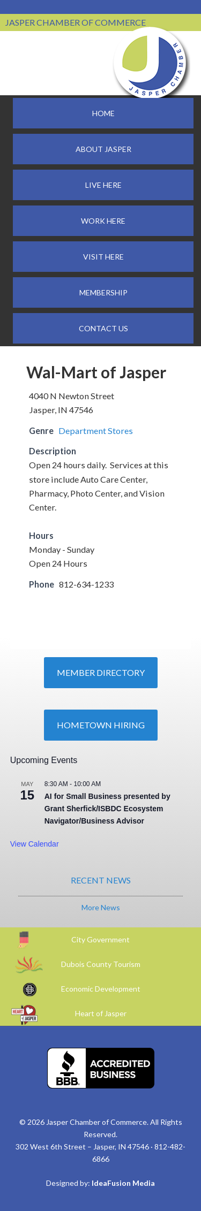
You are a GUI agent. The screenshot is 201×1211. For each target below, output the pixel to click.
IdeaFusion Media (123, 1182)
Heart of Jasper (100, 1013)
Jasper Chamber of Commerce (150, 63)
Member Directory (101, 672)
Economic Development (100, 988)
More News (100, 907)
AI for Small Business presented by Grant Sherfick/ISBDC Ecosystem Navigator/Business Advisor (107, 808)
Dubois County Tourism (100, 964)
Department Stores (95, 430)
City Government (100, 939)
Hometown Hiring (101, 725)
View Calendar (34, 844)
